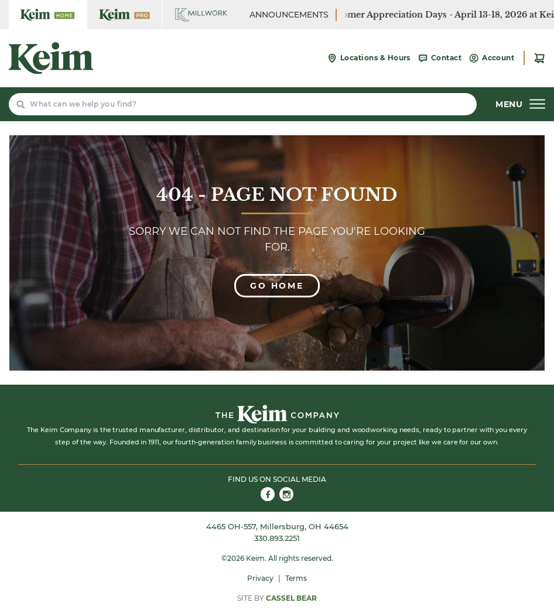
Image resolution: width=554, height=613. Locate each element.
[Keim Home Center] (48, 14)
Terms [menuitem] (296, 578)
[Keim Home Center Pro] (124, 14)
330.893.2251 (277, 538)
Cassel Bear (291, 598)
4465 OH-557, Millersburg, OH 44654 (277, 526)
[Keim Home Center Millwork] (201, 14)
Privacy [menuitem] (260, 578)
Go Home (277, 285)
